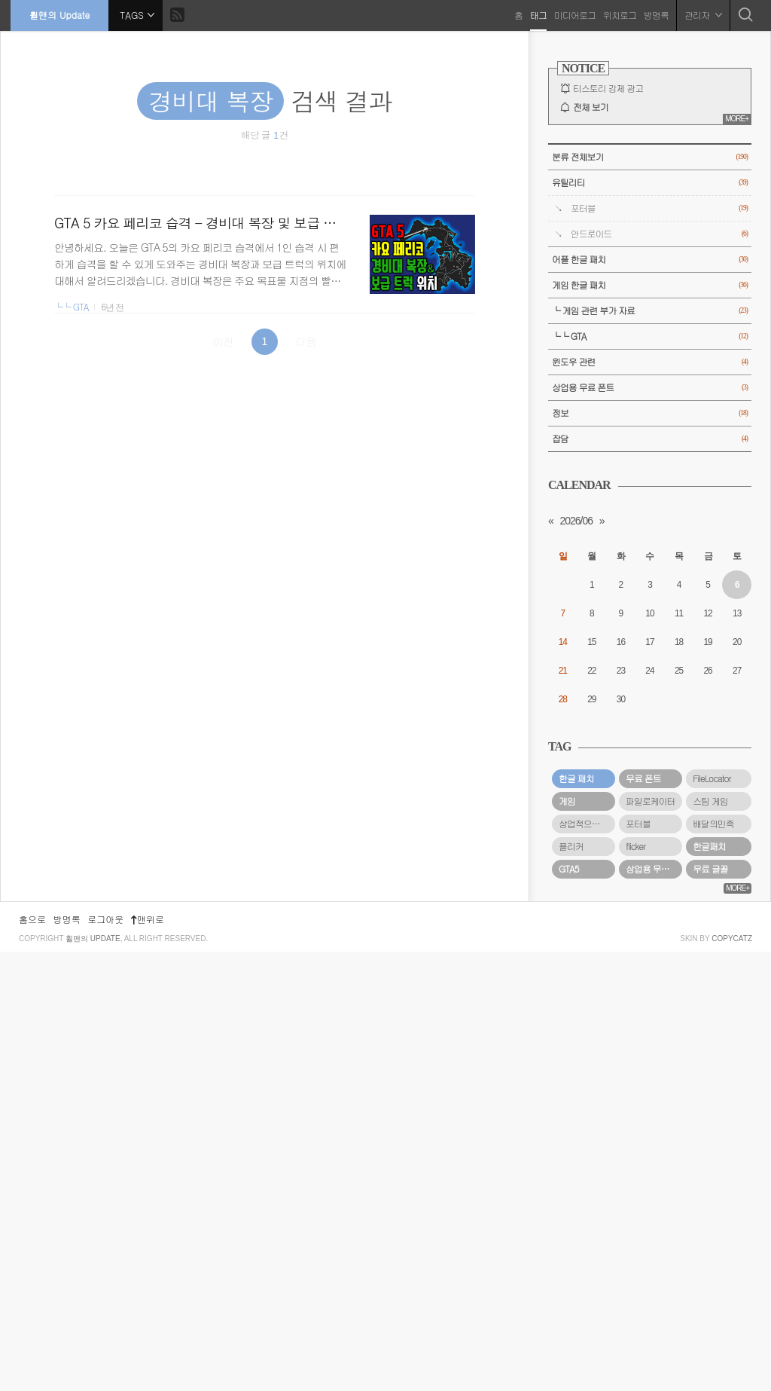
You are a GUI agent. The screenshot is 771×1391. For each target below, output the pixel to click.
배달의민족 (713, 824)
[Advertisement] (649, 1119)
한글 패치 (576, 778)
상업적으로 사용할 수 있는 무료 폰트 (587, 824)
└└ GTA (71, 307)
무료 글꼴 (710, 869)
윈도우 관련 (650, 362)
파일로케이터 (650, 801)
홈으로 (32, 1358)
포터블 (659, 208)
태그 (537, 14)
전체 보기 (590, 107)
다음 (305, 341)
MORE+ (736, 119)
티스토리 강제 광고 (608, 88)
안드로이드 (659, 234)
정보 (650, 413)
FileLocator (712, 778)
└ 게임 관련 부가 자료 (650, 310)
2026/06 (576, 521)
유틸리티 (650, 182)
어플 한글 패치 (650, 259)
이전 (223, 341)
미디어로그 (574, 14)
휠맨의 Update (60, 14)
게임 (567, 801)
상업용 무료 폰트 (650, 387)
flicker (635, 846)
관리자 (702, 14)
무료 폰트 (643, 778)
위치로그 (618, 14)
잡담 (650, 438)
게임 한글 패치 (650, 285)
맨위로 (147, 1358)
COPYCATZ (732, 1378)
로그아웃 (105, 1358)
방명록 (655, 14)
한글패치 (709, 846)
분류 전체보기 (650, 157)
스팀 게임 (710, 801)
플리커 (571, 846)
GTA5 (569, 869)
